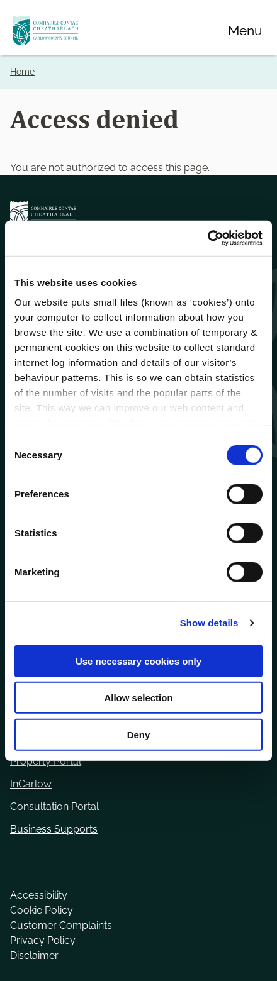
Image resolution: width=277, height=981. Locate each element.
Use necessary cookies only (138, 660)
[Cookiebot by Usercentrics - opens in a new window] (207, 238)
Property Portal (45, 761)
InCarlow (31, 784)
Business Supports (54, 829)
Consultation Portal (54, 806)
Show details (209, 623)
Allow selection (138, 697)
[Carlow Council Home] (138, 216)
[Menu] (245, 30)
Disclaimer (34, 956)
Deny (138, 734)
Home (22, 72)
